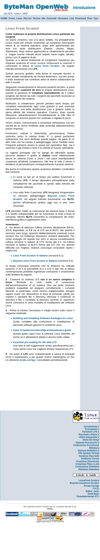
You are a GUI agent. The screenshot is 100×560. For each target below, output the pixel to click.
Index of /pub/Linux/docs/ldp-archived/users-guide (42, 330)
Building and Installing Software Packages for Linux (43, 318)
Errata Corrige (91, 486)
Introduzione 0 (91, 426)
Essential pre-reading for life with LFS (35, 342)
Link (71, 18)
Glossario (63, 18)
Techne (36, 18)
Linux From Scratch (47, 65)
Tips (95, 18)
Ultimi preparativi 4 (89, 437)
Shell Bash (93, 494)
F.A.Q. (96, 488)
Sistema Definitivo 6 (88, 450)
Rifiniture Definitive (89, 469)
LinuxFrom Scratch (89, 480)
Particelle (52, 18)
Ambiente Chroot (90, 458)
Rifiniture (94, 448)
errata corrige (27, 360)
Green (12, 18)
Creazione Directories (87, 461)
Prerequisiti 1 (92, 429)
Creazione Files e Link (87, 464)
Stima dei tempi (90, 439)
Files (89, 18)
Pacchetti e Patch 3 (89, 434)
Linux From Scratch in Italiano (30, 255)
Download (80, 18)
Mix (43, 18)
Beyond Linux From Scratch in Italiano (35, 260)
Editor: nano (92, 491)
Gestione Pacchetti (89, 456)
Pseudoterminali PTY (88, 496)
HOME (4, 18)
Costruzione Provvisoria (86, 445)
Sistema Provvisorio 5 (87, 442)
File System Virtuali (89, 453)
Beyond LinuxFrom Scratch (84, 483)
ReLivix (28, 18)
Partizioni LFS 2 (90, 431)
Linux (19, 18)
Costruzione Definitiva (87, 466)
